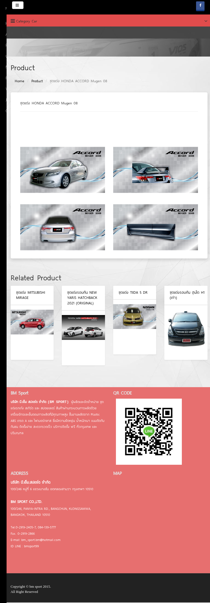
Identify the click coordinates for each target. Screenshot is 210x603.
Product (33, 81)
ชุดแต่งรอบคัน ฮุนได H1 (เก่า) (183, 295)
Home (15, 81)
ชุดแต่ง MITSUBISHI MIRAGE (26, 295)
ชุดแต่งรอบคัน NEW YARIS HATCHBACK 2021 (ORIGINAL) (78, 298)
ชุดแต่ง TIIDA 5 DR (129, 293)
